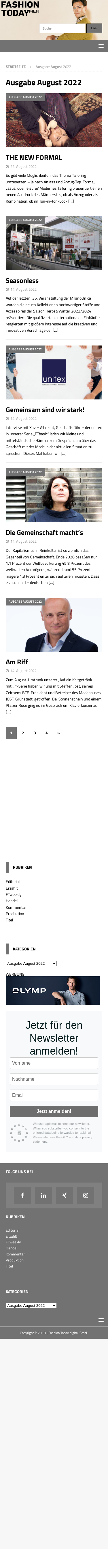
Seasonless (22, 280)
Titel (9, 920)
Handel (12, 901)
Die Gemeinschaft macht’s (44, 532)
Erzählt (12, 888)
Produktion (15, 914)
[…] (71, 201)
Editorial (13, 881)
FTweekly (14, 894)
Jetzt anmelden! (54, 1111)
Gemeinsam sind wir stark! (45, 409)
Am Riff (17, 662)
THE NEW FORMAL (34, 157)
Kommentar (16, 907)
